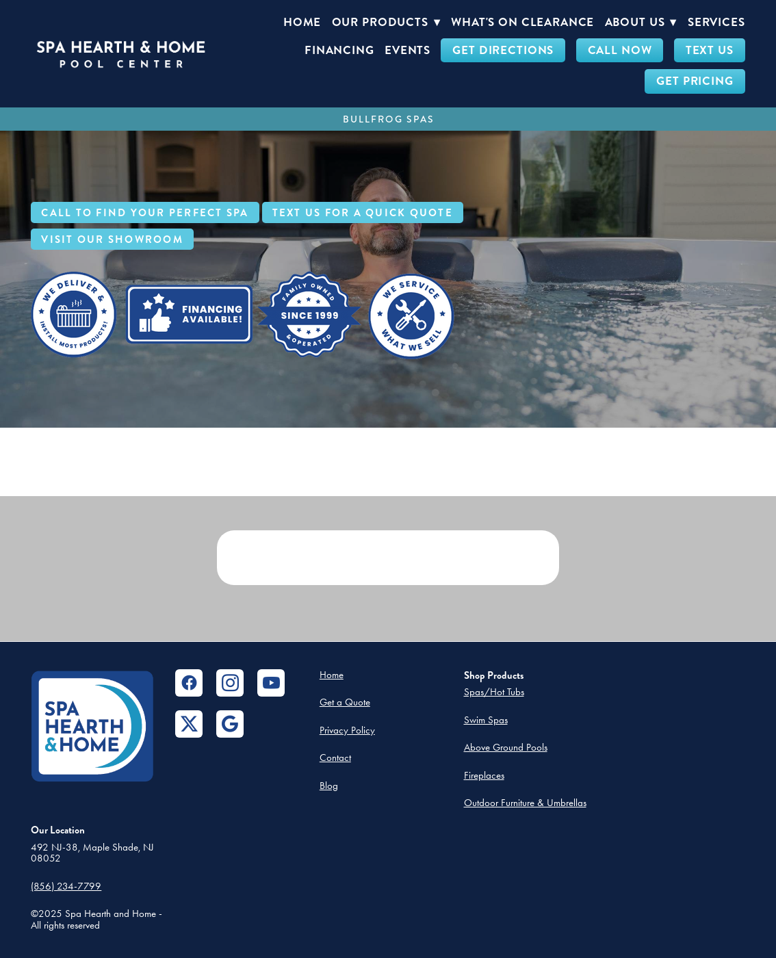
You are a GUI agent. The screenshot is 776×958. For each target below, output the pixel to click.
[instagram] (230, 683)
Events (407, 50)
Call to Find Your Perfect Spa (144, 212)
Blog (329, 785)
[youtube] (271, 683)
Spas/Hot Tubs (494, 692)
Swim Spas (486, 720)
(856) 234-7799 (66, 886)
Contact (335, 757)
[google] (230, 724)
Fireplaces (484, 775)
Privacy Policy (347, 730)
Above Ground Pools (505, 747)
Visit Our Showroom (112, 239)
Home (302, 22)
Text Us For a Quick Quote (362, 212)
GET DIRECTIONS (503, 50)
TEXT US (710, 50)
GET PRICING (694, 81)
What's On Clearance (522, 22)
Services (716, 22)
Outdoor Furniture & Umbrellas (525, 803)
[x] (189, 724)
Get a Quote (345, 702)
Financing (339, 50)
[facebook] (189, 683)
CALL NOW (620, 50)
